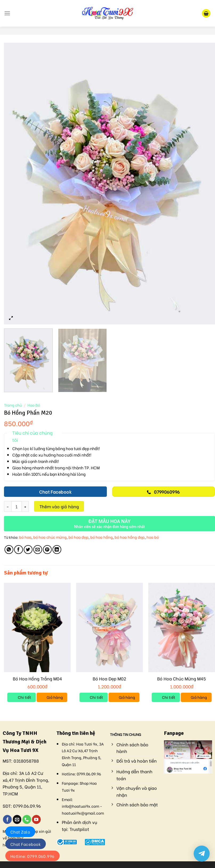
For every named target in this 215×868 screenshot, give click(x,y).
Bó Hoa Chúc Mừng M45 (181, 678)
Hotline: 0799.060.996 (32, 856)
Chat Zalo (20, 832)
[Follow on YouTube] (36, 819)
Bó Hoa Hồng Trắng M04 (37, 678)
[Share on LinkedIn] (56, 549)
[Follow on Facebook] (7, 819)
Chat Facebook (25, 844)
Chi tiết (24, 697)
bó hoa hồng (101, 537)
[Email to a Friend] (37, 549)
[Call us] (26, 819)
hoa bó (153, 537)
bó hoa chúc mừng (50, 537)
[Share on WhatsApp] (9, 549)
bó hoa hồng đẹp (130, 537)
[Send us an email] (17, 819)
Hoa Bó (33, 405)
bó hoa (25, 537)
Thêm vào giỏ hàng (59, 506)
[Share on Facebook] (18, 549)
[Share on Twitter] (28, 549)
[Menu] (7, 13)
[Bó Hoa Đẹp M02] (109, 627)
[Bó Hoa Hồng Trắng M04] (37, 627)
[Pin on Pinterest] (47, 549)
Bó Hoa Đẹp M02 (109, 678)
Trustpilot (79, 829)
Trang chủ (13, 405)
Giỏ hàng (55, 697)
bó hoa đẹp (78, 537)
